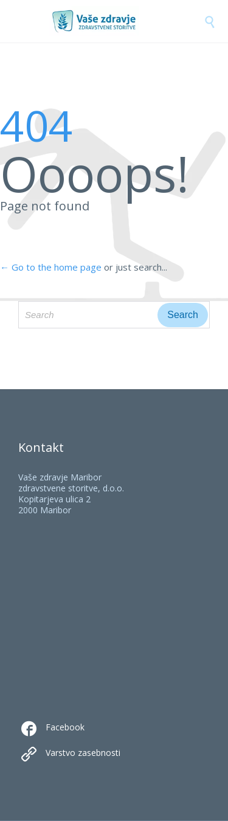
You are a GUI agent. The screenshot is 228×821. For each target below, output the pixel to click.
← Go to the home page (51, 267)
